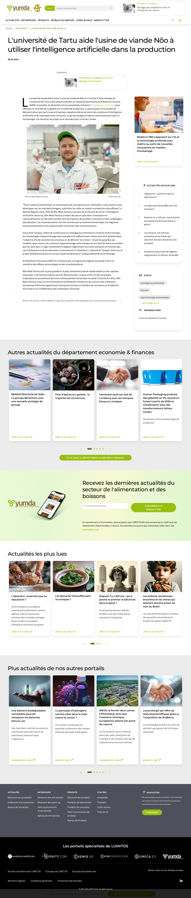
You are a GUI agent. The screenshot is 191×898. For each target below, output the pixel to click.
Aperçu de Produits (77, 820)
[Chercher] (111, 8)
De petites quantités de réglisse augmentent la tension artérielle (161, 253)
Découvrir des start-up (49, 802)
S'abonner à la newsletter (153, 507)
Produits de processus (78, 807)
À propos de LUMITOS (56, 871)
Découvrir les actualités (20, 797)
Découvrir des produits (78, 797)
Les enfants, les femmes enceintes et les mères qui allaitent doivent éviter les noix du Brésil (160, 238)
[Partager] (172, 20)
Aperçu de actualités (18, 807)
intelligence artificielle (103, 105)
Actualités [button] (13, 20)
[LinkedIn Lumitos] (181, 880)
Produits (101, 802)
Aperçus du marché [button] (62, 20)
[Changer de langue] (180, 20)
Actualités (102, 797)
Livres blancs (103, 807)
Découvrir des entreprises (50, 797)
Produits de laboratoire (79, 802)
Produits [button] (43, 20)
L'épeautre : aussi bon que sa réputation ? (159, 195)
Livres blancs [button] (84, 20)
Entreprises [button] (28, 20)
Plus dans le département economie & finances (95, 457)
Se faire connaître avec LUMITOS (24, 871)
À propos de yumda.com (84, 871)
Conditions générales (41, 880)
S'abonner (152, 812)
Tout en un (102, 811)
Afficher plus (148, 303)
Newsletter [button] (101, 20)
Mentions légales (16, 880)
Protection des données (70, 880)
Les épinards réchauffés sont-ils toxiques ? (160, 207)
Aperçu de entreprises (49, 815)
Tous (49, 8)
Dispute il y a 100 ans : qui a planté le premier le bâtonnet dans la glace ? (161, 221)
